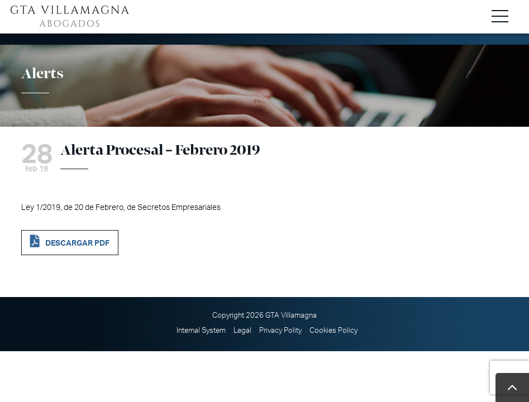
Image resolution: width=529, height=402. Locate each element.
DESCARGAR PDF (77, 243)
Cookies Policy (333, 330)
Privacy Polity (280, 330)
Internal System (201, 330)
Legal (242, 330)
